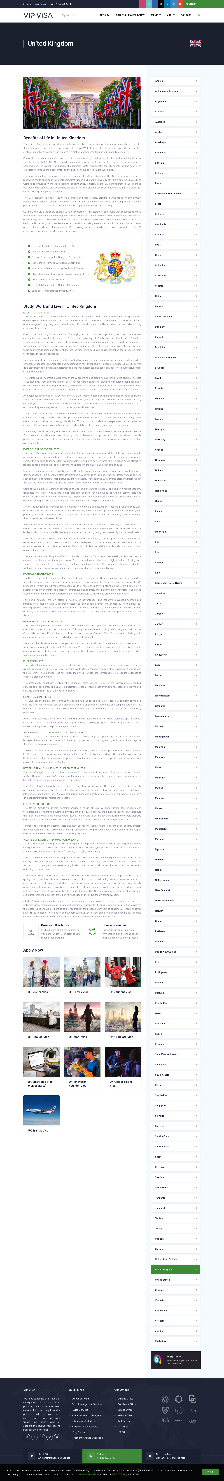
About (171, 15)
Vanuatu (159, 1300)
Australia (160, 121)
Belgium (159, 173)
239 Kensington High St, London (54, 1457)
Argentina (160, 101)
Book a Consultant (115, 925)
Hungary (159, 501)
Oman (158, 921)
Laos (157, 665)
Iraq (157, 552)
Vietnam (159, 1320)
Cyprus (159, 306)
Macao (159, 726)
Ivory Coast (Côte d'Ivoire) (169, 583)
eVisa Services (80, 1409)
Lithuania (160, 706)
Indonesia (160, 531)
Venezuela (161, 1310)
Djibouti (159, 337)
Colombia (160, 265)
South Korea (162, 1146)
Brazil (158, 203)
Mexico (159, 788)
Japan (158, 603)
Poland (159, 982)
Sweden (159, 1177)
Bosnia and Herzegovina (168, 193)
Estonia (159, 388)
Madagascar (162, 736)
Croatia (159, 285)
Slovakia (159, 1115)
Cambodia (160, 224)
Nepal (158, 870)
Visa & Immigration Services (87, 1404)
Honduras (160, 480)
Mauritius (160, 777)
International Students (84, 1421)
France (159, 419)
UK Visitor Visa (38, 992)
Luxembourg (162, 716)
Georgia (159, 429)
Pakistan (160, 931)
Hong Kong (161, 490)
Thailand (160, 1208)
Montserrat (161, 829)
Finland (159, 408)
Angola (159, 80)
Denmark (160, 326)
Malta (158, 767)
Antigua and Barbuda (167, 91)
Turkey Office (125, 1421)
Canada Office (125, 1398)
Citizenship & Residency (130, 15)
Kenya (158, 634)
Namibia (159, 859)
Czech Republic (164, 316)
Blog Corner (78, 1432)
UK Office (123, 1426)
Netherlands (162, 880)
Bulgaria (159, 214)
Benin (158, 183)
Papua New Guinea (165, 951)
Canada (159, 234)
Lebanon (160, 685)
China (158, 255)
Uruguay (159, 1290)
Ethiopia (159, 398)
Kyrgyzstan (161, 654)
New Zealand (162, 890)
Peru (157, 962)
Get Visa (105, 15)
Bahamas (160, 152)
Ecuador (159, 367)
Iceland (159, 511)
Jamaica (160, 593)
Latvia (158, 675)
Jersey (159, 613)
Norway (159, 910)
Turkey (158, 1228)
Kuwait (158, 644)
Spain (158, 1156)
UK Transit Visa (38, 1130)
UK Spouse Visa (38, 1037)
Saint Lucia (161, 1064)
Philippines (161, 972)
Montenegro (162, 818)
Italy (157, 572)
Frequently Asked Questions (87, 1437)
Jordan (159, 624)
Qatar (158, 1013)
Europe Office (125, 1409)
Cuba (158, 296)
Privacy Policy (119, 1474)
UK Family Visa (79, 992)
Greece (159, 449)
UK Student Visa (120, 992)
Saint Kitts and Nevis (166, 1054)
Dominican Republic (166, 357)
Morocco (160, 839)
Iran (157, 542)
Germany (160, 439)
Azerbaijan (161, 142)
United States (162, 1279)
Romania (160, 1023)
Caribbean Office (127, 1404)
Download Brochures (55, 925)
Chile (158, 244)
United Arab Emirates (166, 1259)
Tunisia (159, 1218)
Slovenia (159, 1126)
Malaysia (160, 747)
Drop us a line (163, 1454)
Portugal (160, 992)
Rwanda (159, 1044)
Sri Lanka (160, 1167)
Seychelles (161, 1095)
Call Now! (102, 1454)
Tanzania (160, 1197)
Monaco (159, 808)
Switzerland (161, 1187)
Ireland (159, 562)
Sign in (159, 1457)
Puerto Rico (161, 1003)
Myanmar (160, 849)
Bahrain (159, 162)
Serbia (158, 1085)
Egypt (158, 378)
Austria (159, 132)
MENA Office (125, 1415)
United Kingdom (164, 1269)
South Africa (162, 1136)
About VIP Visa (80, 1398)
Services (156, 15)
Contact (186, 15)
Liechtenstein (162, 695)
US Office (123, 1432)
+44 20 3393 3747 (63, 4)
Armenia (159, 111)
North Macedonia (164, 900)
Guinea (159, 470)
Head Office (44, 1454)
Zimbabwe (161, 1341)
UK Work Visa (78, 1037)
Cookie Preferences (89, 1474)
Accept (210, 1471)
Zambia (159, 1331)
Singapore (160, 1105)
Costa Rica (161, 275)
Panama (159, 941)
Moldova (159, 798)
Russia (159, 1033)
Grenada (160, 460)
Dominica (160, 347)
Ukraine (159, 1249)
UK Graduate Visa (121, 1037)
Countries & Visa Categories (87, 1415)
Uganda (159, 1238)
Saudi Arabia (162, 1074)
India (158, 521)
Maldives (160, 757)
